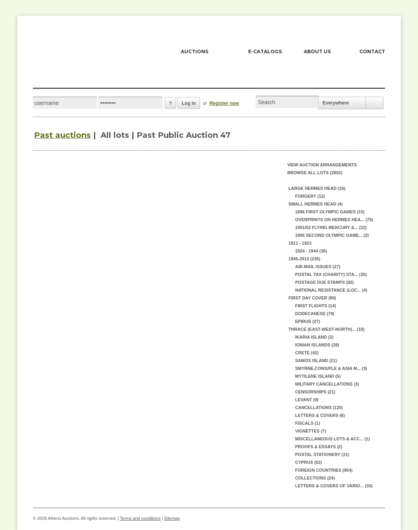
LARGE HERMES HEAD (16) (316, 188)
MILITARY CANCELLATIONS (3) (327, 384)
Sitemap (172, 518)
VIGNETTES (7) (310, 431)
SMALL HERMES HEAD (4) (315, 204)
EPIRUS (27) (307, 321)
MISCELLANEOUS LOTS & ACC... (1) (332, 438)
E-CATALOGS (265, 51)
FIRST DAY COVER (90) (311, 298)
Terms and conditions (140, 518)
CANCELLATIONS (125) (319, 407)
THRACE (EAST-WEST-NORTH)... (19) (325, 329)
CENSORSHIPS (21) (315, 391)
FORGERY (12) (310, 196)
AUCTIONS (194, 51)
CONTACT (372, 51)
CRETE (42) (307, 352)
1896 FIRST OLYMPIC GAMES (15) (329, 211)
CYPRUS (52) (308, 462)
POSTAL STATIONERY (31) (322, 454)
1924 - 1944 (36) (311, 251)
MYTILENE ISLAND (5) (318, 376)
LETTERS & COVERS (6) (320, 415)
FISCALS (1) (307, 423)
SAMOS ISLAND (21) (316, 360)
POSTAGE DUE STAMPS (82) (324, 282)
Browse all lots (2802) (314, 172)
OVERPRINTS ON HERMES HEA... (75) (334, 219)
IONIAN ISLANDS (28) (317, 345)
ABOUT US (317, 51)
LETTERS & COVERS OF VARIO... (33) (334, 485)
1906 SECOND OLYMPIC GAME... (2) (332, 235)
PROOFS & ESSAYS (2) (318, 446)
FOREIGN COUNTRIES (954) (324, 470)
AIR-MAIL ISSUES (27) (317, 266)
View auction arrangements (322, 164)
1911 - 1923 (299, 243)
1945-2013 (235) (303, 258)
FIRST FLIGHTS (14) (315, 305)
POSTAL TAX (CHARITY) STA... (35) (331, 274)
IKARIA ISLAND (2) (314, 337)
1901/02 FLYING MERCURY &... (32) (331, 227)
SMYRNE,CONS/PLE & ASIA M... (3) (331, 368)
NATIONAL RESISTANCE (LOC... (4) (331, 290)
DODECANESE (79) (314, 313)
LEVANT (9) (307, 399)
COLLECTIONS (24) (315, 478)
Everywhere (336, 103)
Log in (189, 103)
